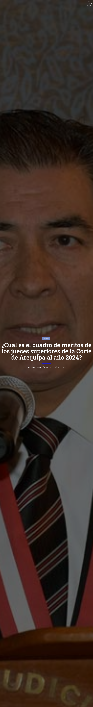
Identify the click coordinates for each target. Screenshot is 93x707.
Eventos (46, 299)
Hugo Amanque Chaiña (34, 327)
